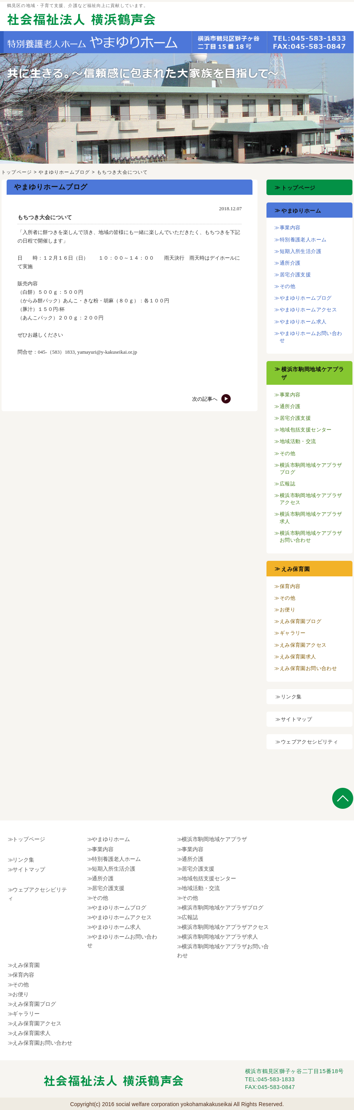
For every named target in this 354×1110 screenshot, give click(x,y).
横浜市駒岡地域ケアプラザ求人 (220, 937)
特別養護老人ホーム (303, 240)
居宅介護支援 (295, 275)
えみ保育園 (295, 569)
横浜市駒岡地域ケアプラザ (214, 839)
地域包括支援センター (306, 430)
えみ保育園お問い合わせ (308, 668)
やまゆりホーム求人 (303, 322)
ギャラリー (293, 633)
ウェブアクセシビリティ (309, 742)
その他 (287, 286)
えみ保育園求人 (298, 657)
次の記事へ (211, 399)
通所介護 (290, 263)
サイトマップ (296, 719)
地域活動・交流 (298, 441)
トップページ (16, 172)
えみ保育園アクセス (303, 645)
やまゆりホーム (301, 211)
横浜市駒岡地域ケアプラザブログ (222, 907)
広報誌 (287, 484)
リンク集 (291, 697)
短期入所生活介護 (300, 251)
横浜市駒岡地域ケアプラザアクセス (225, 927)
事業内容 (290, 227)
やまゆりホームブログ (64, 172)
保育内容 (290, 586)
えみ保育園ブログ (300, 621)
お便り (287, 610)
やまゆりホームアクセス (308, 309)
